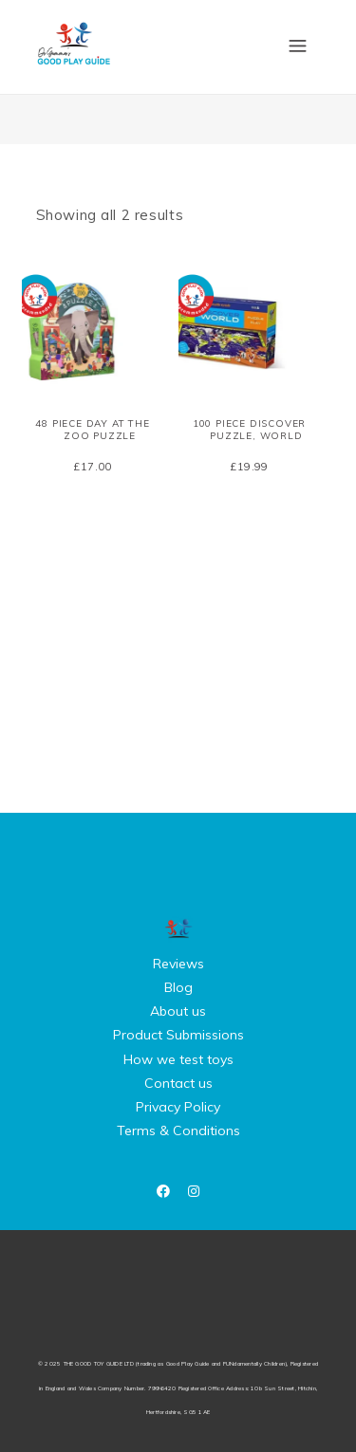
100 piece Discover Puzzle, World (249, 429)
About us (178, 1011)
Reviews (178, 963)
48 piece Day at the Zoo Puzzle (92, 429)
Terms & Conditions (178, 1130)
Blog (178, 987)
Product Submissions (178, 1034)
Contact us (178, 1083)
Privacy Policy (178, 1106)
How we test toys (178, 1059)
